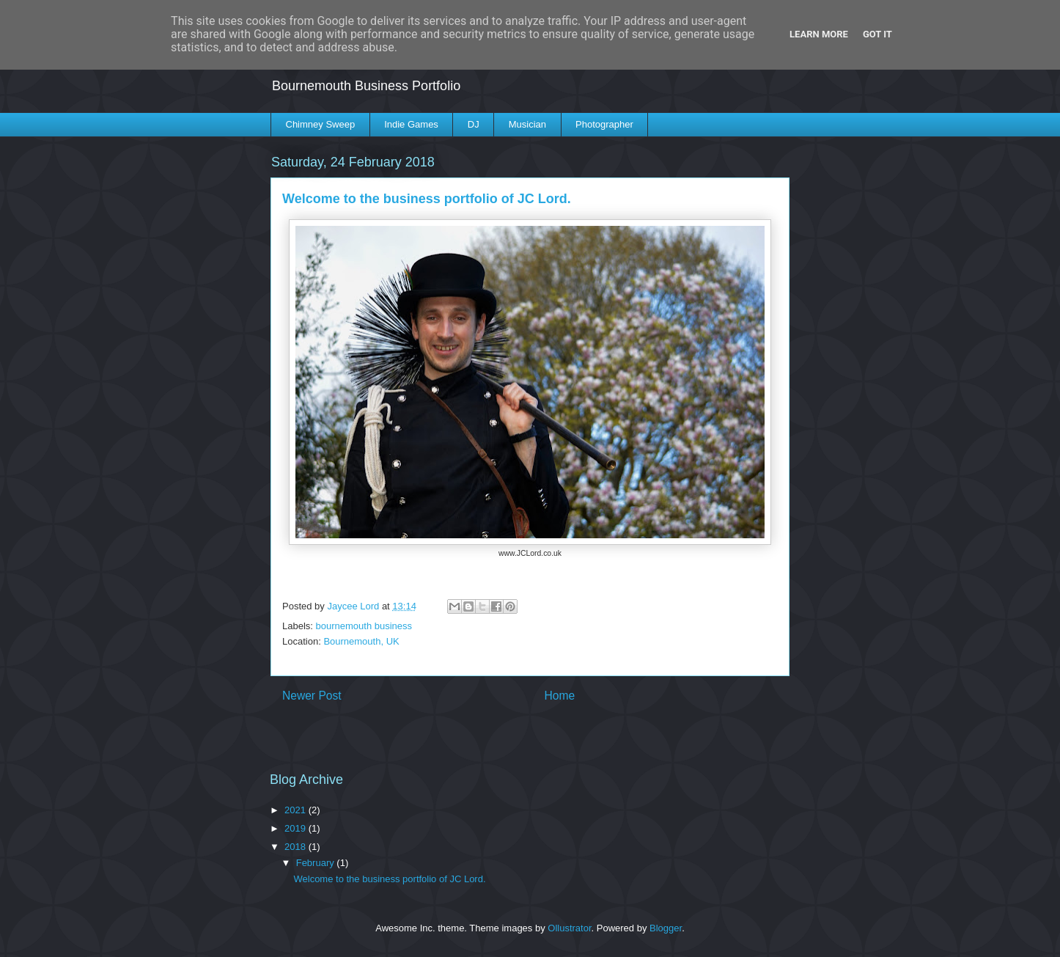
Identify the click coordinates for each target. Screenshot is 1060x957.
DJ (473, 124)
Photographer (604, 124)
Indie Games (411, 124)
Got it (877, 34)
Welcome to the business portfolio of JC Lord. (389, 878)
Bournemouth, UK (361, 641)
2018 (296, 846)
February (316, 862)
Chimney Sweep (321, 124)
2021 (296, 809)
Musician (527, 124)
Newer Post (312, 695)
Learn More (819, 34)
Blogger (665, 928)
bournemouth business (364, 625)
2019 (296, 828)
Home (560, 695)
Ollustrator (569, 928)
